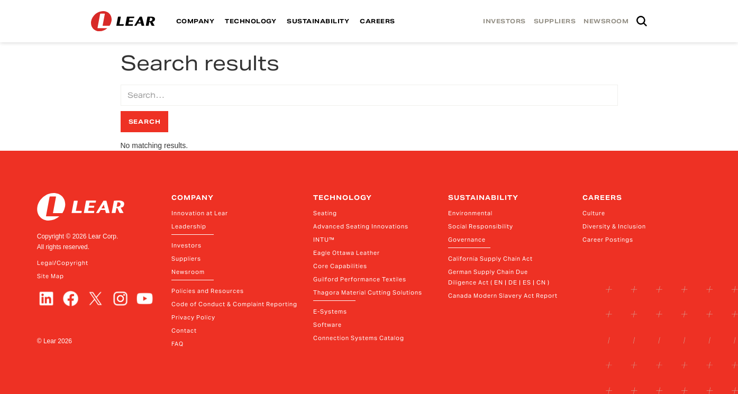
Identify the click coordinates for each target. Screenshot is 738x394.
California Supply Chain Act (490, 258)
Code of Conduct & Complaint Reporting (234, 304)
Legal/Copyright (62, 263)
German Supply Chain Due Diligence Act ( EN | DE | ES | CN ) (499, 277)
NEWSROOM (606, 21)
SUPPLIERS (555, 21)
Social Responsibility (480, 226)
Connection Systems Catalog (358, 338)
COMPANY (195, 21)
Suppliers (186, 258)
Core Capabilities (340, 266)
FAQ (177, 343)
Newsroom (188, 272)
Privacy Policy (193, 317)
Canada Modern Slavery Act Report (503, 295)
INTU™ (324, 239)
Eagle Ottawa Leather (346, 252)
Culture (593, 213)
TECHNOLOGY (250, 21)
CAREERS (377, 21)
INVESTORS (504, 21)
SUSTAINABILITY (318, 21)
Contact (184, 330)
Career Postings (607, 239)
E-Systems (330, 311)
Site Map (50, 276)
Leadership (188, 226)
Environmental (470, 213)
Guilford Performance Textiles (359, 279)
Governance (467, 239)
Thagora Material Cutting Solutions (367, 292)
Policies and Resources (207, 291)
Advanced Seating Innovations (360, 226)
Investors (186, 245)
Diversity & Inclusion (614, 226)
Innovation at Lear (199, 213)
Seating (325, 213)
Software (327, 324)
